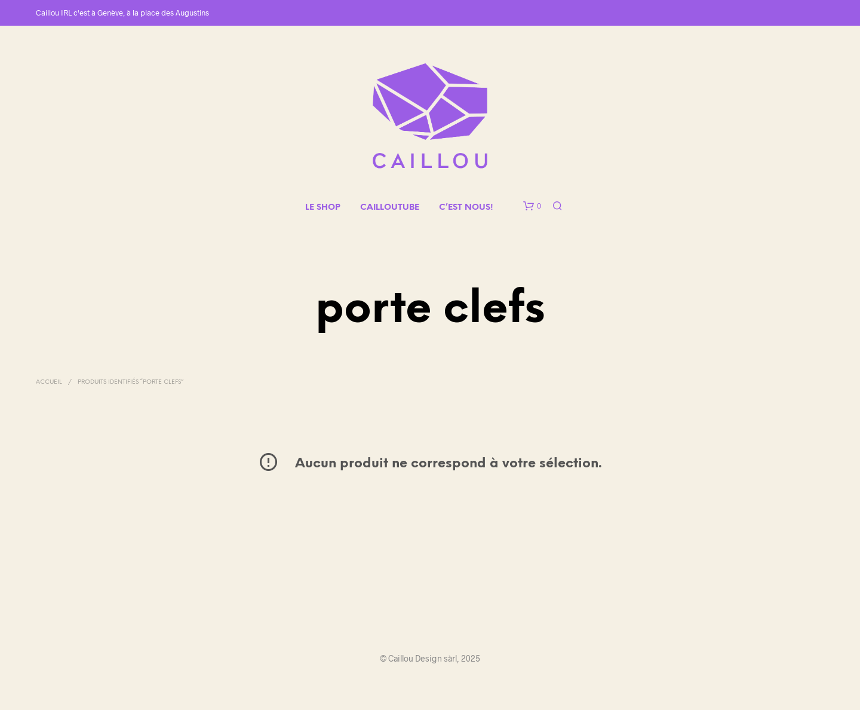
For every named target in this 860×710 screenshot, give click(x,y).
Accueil (49, 382)
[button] (532, 206)
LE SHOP (322, 207)
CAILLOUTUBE (389, 207)
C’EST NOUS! (466, 207)
